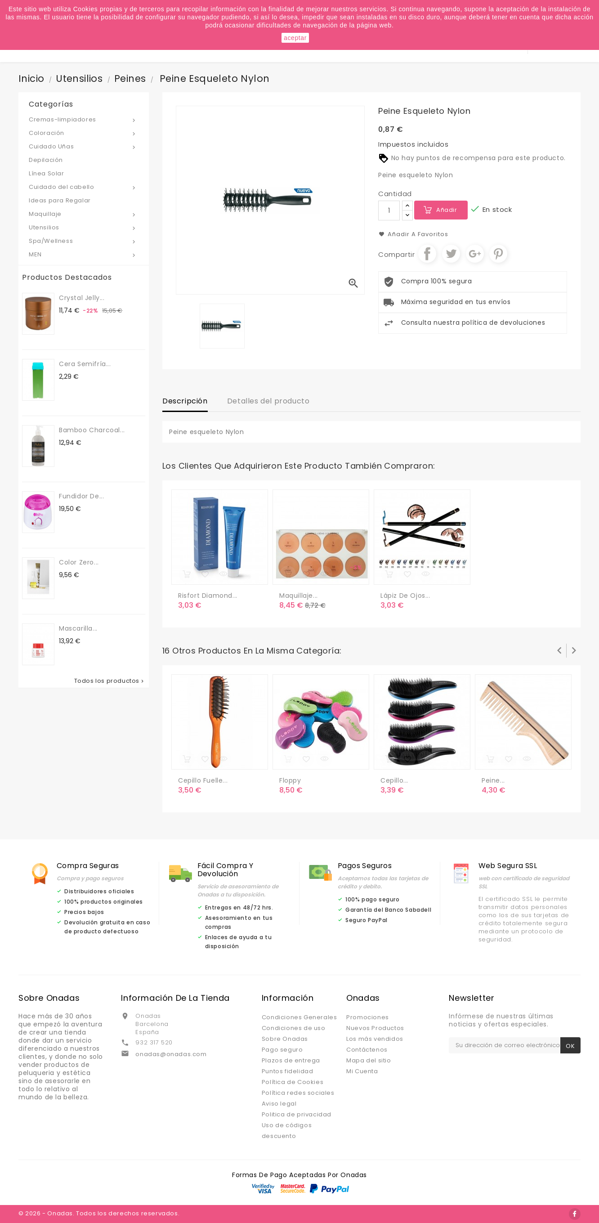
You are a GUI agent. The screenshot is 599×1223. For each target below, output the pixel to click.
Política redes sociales (298, 1093)
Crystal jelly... (82, 297)
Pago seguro (282, 1049)
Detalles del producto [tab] (268, 401)
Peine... (493, 780)
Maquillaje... (298, 595)
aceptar (295, 37)
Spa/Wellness (84, 241)
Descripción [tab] (185, 401)
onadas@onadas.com (170, 1054)
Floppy (290, 780)
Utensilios (84, 228)
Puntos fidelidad (287, 1071)
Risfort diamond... (207, 595)
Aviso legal (279, 1103)
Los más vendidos (374, 1039)
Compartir (427, 254)
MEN (84, 255)
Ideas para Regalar (60, 200)
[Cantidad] (389, 210)
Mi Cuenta (362, 1071)
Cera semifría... (85, 363)
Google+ (475, 254)
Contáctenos (367, 1049)
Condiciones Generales (299, 1017)
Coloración (84, 133)
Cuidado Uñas (84, 147)
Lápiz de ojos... (405, 595)
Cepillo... (394, 780)
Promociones (367, 1017)
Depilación (46, 160)
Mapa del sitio (368, 1060)
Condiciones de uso (294, 1028)
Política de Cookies (292, 1082)
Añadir (446, 210)
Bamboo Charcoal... (92, 430)
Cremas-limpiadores (84, 120)
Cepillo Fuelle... (203, 780)
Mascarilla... (78, 628)
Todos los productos (109, 681)
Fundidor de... (81, 496)
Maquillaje (84, 214)
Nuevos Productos (375, 1028)
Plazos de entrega (291, 1060)
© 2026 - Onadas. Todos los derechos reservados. (98, 1213)
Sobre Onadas (285, 1039)
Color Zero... (79, 562)
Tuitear (451, 254)
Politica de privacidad (296, 1114)
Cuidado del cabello (84, 187)
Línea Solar (46, 173)
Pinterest (498, 254)
